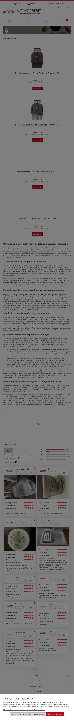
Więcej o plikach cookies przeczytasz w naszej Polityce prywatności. (24, 710)
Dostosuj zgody (39, 714)
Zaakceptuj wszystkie (55, 714)
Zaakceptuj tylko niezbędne (21, 714)
